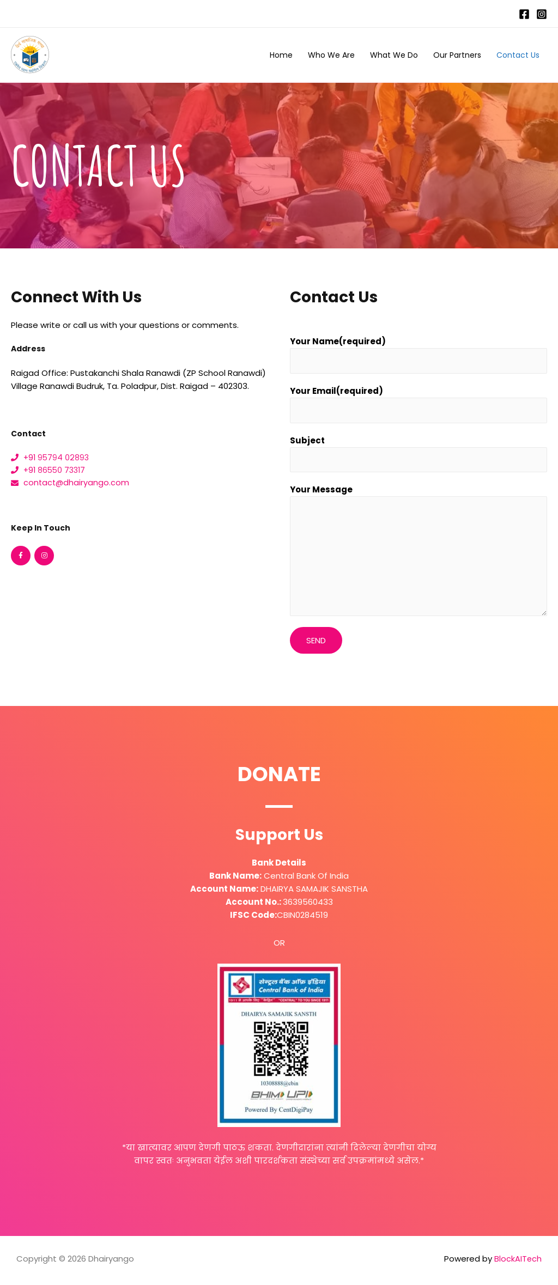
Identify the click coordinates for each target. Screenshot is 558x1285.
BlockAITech (518, 1262)
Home (281, 55)
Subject (307, 442)
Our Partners (457, 55)
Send (316, 643)
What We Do (394, 55)
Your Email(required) (336, 392)
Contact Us (517, 55)
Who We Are (331, 55)
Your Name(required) (338, 341)
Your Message (321, 492)
